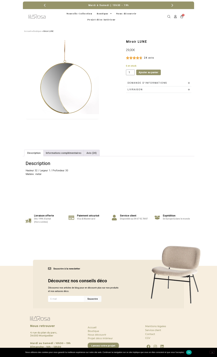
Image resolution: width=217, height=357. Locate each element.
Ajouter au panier (148, 72)
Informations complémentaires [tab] (63, 153)
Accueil (27, 31)
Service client (153, 330)
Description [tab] (34, 153)
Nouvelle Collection (79, 13)
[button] (45, 5)
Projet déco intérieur (102, 19)
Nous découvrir (126, 13)
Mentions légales (155, 326)
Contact (150, 334)
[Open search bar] (168, 16)
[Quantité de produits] (130, 72)
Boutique (104, 13)
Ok (189, 352)
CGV (147, 338)
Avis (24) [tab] (91, 153)
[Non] (212, 352)
